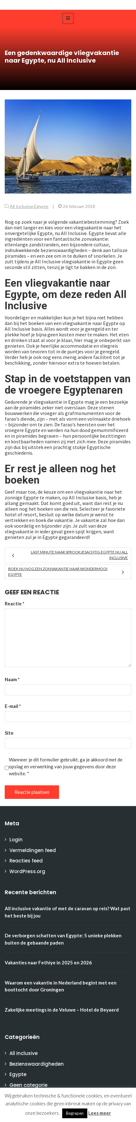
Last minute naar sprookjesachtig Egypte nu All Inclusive (79, 555)
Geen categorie (28, 1085)
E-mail (13, 706)
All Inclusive (21, 206)
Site (9, 733)
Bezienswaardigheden (36, 1064)
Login (16, 839)
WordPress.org (27, 871)
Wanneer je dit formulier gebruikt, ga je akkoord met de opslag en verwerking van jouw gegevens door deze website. (65, 766)
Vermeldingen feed (32, 850)
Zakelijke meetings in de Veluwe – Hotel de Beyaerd (62, 1010)
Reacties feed (26, 860)
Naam (12, 679)
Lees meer (99, 1113)
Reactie (14, 603)
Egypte (41, 206)
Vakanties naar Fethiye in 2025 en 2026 (48, 962)
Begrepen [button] (75, 1113)
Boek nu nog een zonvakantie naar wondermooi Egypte (57, 571)
